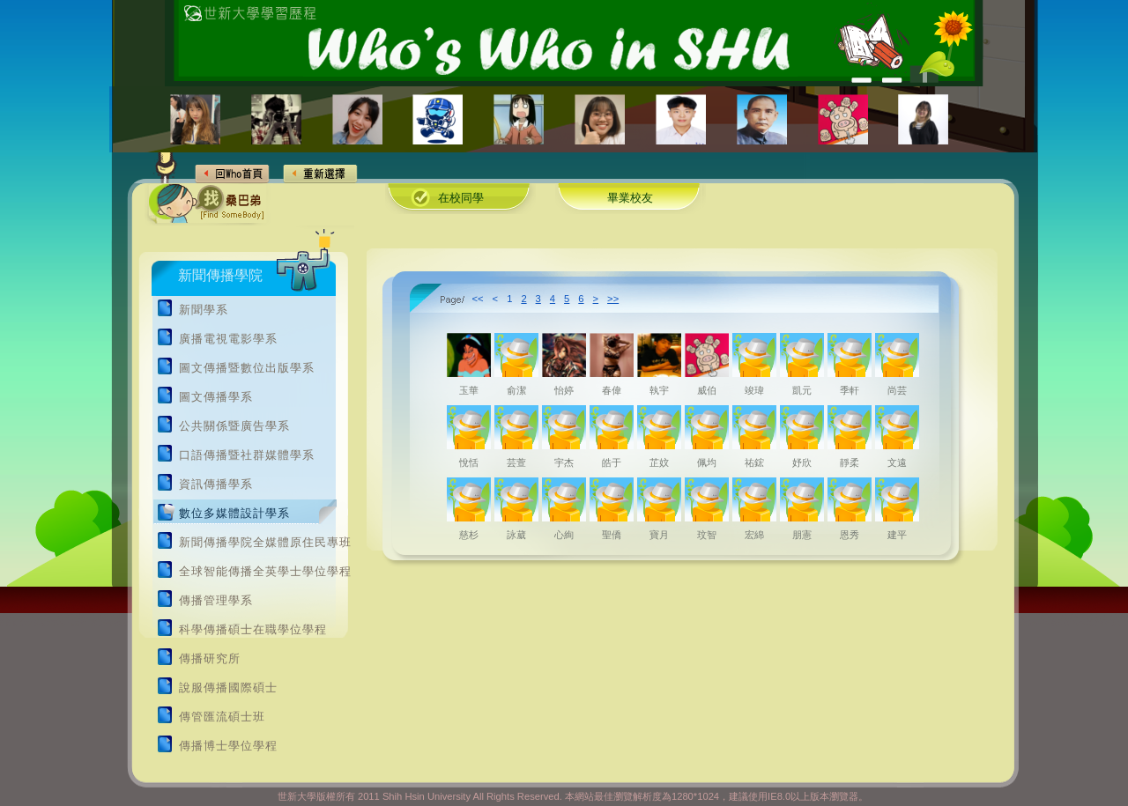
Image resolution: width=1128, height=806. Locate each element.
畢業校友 (630, 198)
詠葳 (516, 534)
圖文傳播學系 (216, 397)
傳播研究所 (210, 659)
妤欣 (802, 462)
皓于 (611, 462)
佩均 (706, 462)
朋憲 (802, 534)
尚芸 (897, 390)
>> (613, 298)
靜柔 (849, 462)
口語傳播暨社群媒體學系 (247, 455)
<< (478, 298)
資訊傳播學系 (216, 484)
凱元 (802, 390)
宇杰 (564, 462)
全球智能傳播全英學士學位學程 (265, 572)
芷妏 (659, 462)
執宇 (659, 390)
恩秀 (849, 534)
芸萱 (516, 462)
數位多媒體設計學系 (234, 513)
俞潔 (516, 390)
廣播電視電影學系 (228, 339)
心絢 (564, 534)
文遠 (897, 462)
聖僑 (611, 534)
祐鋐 (754, 462)
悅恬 (469, 462)
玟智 (706, 534)
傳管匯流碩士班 (222, 717)
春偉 (611, 390)
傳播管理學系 (216, 601)
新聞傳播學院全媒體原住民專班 (265, 542)
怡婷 (564, 390)
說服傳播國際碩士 (228, 688)
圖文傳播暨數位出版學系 (247, 368)
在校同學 (461, 198)
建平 (897, 534)
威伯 (706, 390)
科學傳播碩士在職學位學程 (253, 630)
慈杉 (469, 534)
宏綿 (754, 534)
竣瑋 (754, 390)
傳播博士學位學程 (228, 746)
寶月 (659, 534)
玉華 (469, 390)
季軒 (849, 390)
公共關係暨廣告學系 (234, 426)
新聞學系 (203, 310)
